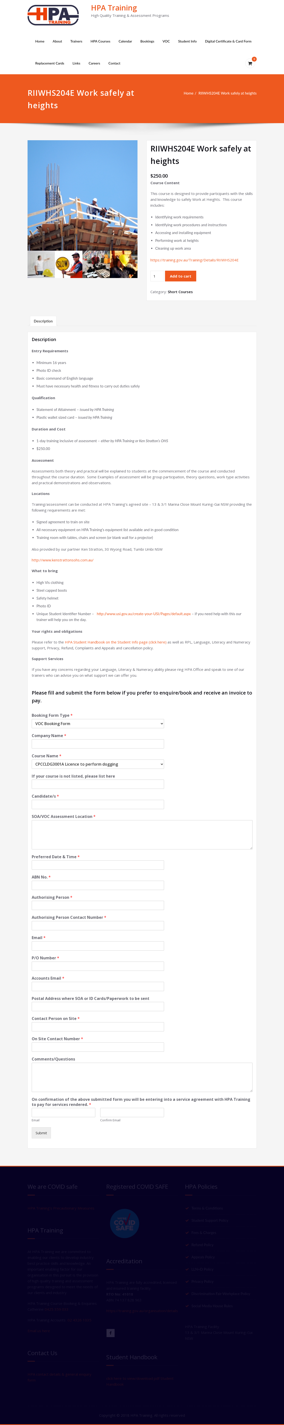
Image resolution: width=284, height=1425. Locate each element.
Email (39, 937)
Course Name (46, 756)
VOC (166, 41)
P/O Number (45, 958)
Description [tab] (43, 321)
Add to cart (180, 276)
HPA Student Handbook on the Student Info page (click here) (115, 642)
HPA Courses (100, 41)
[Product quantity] (157, 276)
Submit (41, 1132)
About (57, 41)
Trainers (76, 41)
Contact (114, 63)
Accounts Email (48, 978)
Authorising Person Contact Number (69, 917)
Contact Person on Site (56, 1018)
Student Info (187, 41)
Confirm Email (110, 1120)
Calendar (125, 41)
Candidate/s (45, 796)
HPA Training (114, 8)
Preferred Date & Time (56, 856)
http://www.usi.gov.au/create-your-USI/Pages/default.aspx (144, 613)
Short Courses (180, 291)
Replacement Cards (49, 63)
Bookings (147, 41)
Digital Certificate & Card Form (228, 41)
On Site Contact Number (57, 1038)
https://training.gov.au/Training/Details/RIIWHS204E (194, 259)
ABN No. (41, 877)
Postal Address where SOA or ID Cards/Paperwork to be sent (90, 998)
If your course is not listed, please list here (73, 776)
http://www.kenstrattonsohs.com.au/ (63, 559)
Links (76, 63)
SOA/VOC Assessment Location (64, 816)
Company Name (49, 735)
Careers (94, 63)
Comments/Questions (53, 1059)
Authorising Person (52, 897)
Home (40, 41)
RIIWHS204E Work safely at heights (227, 93)
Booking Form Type (52, 715)
